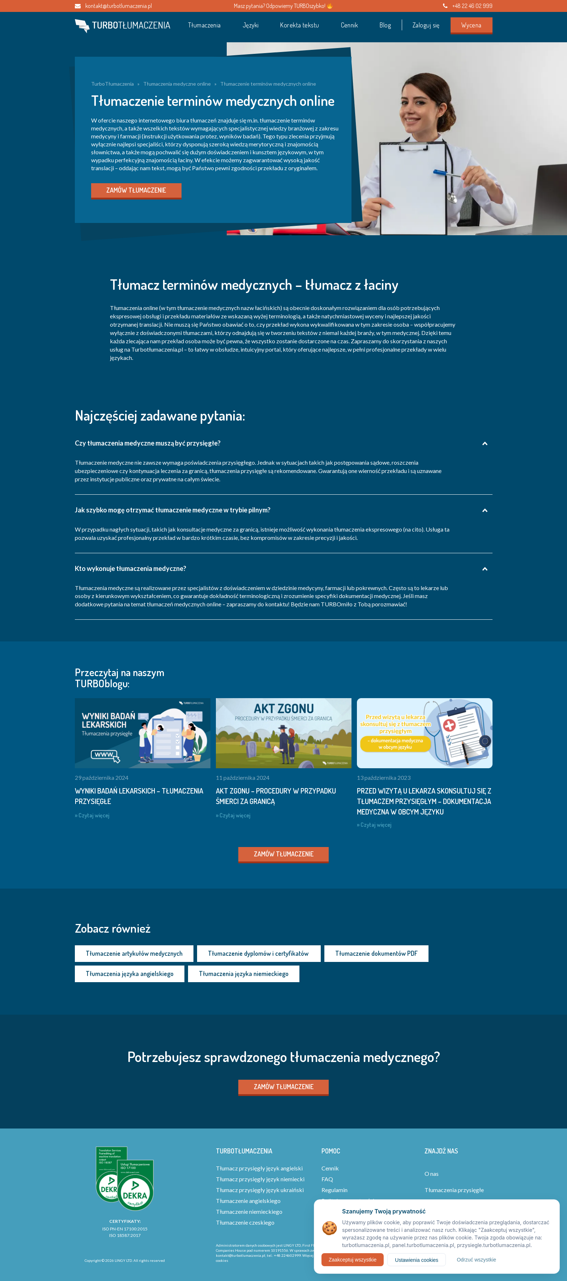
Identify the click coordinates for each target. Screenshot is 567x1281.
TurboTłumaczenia (112, 84)
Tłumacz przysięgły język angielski (259, 1168)
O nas (432, 1173)
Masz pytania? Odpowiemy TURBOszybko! (283, 5)
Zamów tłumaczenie (136, 190)
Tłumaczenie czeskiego (245, 1222)
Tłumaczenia (204, 25)
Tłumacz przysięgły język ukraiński (260, 1189)
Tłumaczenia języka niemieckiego (244, 973)
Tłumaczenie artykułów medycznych (134, 953)
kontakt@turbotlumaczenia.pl (113, 5)
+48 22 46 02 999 (468, 5)
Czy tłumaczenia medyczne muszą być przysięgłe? (148, 443)
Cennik (349, 25)
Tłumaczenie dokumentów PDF (376, 953)
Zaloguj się (426, 25)
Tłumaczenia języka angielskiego (130, 973)
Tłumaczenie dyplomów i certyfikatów (259, 953)
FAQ (327, 1178)
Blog (385, 25)
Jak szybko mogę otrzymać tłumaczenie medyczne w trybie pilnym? (172, 510)
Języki (251, 25)
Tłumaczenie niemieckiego (249, 1211)
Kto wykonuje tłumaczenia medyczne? (130, 568)
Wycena (471, 25)
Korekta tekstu (299, 25)
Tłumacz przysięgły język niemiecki (260, 1178)
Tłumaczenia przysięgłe (454, 1189)
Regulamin (334, 1189)
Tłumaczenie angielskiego (248, 1200)
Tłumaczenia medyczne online (177, 84)
